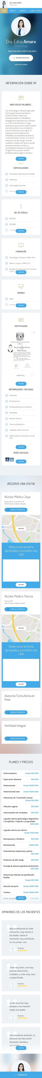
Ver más (21, 384)
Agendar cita (21, 1075)
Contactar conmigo (21, 64)
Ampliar (21, 528)
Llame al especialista (16, 510)
